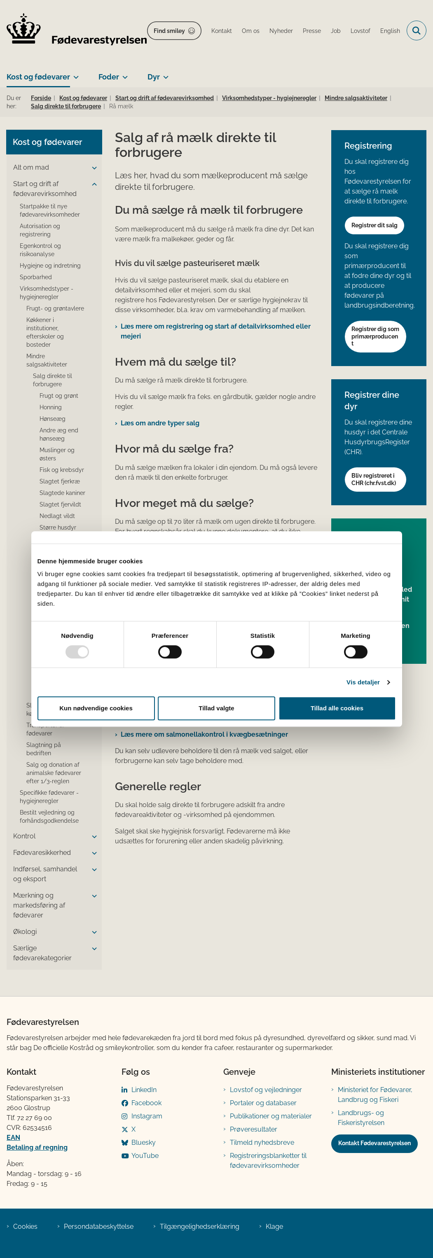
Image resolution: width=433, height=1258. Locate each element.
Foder (108, 76)
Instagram (146, 1116)
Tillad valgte (216, 708)
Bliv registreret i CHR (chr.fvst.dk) (373, 479)
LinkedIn (144, 1090)
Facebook (146, 1103)
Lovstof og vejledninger (266, 1090)
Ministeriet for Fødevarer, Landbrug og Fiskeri (375, 1095)
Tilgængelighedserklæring (199, 1226)
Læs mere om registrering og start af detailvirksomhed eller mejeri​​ (216, 331)
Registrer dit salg (374, 225)
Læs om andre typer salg (160, 423)
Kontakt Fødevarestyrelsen (374, 1143)
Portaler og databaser (263, 1103)
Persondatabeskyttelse (98, 1226)
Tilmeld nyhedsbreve (262, 1142)
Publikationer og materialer (271, 1116)
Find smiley (169, 31)
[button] (92, 168)
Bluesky (143, 1142)
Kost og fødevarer (38, 76)
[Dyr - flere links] (164, 73)
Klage (274, 1226)
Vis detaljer (363, 682)
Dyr (153, 76)
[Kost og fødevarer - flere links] (74, 73)
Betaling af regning (37, 1147)
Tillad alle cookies (337, 708)
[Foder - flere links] (123, 73)
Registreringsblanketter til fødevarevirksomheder (268, 1160)
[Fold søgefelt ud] (416, 30)
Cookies (25, 1226)
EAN (13, 1137)
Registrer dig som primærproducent (375, 336)
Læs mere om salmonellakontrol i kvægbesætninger (204, 734)
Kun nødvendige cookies (96, 708)
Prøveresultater (253, 1129)
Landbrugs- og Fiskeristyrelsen (361, 1118)
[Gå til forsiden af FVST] (73, 30)
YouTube (145, 1156)
